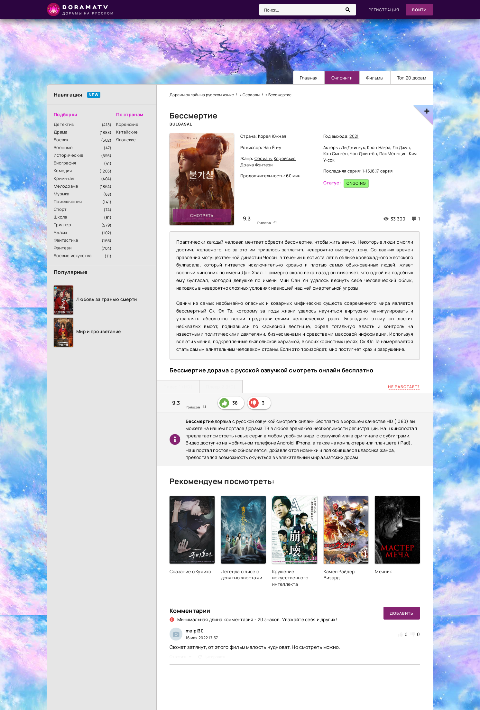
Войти (419, 10)
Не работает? (404, 386)
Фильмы (374, 78)
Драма (60, 132)
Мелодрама (66, 186)
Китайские (127, 132)
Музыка (61, 194)
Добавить (401, 613)
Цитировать (212, 656)
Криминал (64, 178)
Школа (60, 217)
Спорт (60, 209)
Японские (126, 140)
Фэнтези (62, 248)
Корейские (127, 124)
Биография (65, 163)
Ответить (181, 656)
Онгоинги (342, 78)
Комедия (63, 170)
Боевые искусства (72, 255)
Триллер (62, 225)
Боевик (61, 140)
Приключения (68, 201)
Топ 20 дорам (411, 78)
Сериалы (263, 158)
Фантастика (66, 240)
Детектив (64, 124)
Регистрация (384, 10)
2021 (353, 136)
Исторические (68, 155)
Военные (63, 147)
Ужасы (60, 232)
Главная (309, 78)
